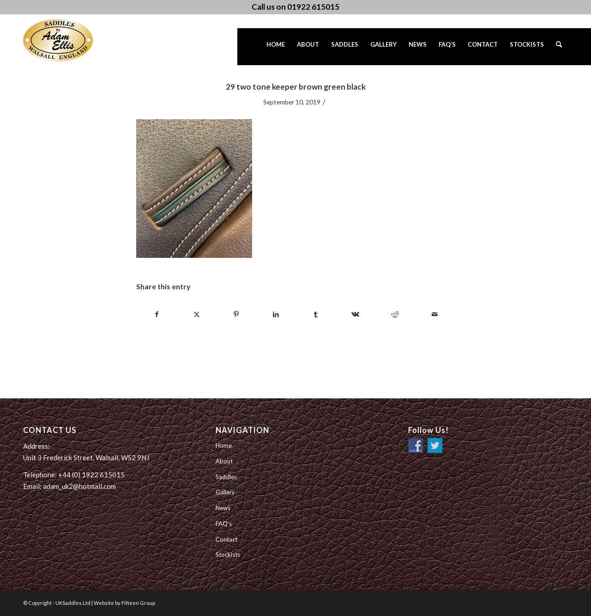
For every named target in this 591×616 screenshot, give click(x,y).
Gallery (225, 492)
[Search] (559, 46)
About (224, 461)
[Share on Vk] (355, 314)
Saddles (226, 477)
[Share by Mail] (434, 314)
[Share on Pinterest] (236, 314)
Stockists (228, 554)
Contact (226, 539)
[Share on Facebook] (156, 314)
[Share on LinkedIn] (276, 314)
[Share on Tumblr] (315, 314)
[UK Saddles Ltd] (69, 40)
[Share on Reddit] (395, 314)
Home (224, 445)
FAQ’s (224, 523)
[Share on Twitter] (196, 314)
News (223, 508)
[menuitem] (275, 46)
